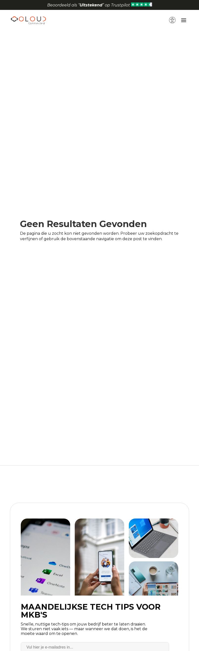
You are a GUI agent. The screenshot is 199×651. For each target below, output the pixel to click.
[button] (173, 15)
